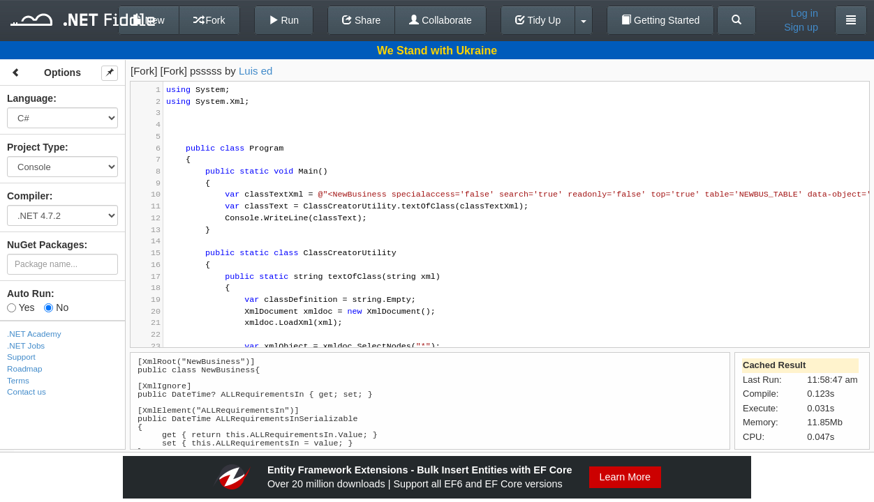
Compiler (28, 195)
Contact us (26, 391)
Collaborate (440, 20)
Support (21, 356)
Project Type (36, 147)
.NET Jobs (26, 345)
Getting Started (660, 20)
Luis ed (255, 71)
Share (361, 20)
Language (30, 98)
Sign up (801, 27)
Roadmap (25, 368)
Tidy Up (538, 20)
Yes (20, 307)
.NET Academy (34, 333)
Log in (804, 13)
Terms (18, 380)
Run (284, 20)
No (56, 307)
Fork (209, 20)
